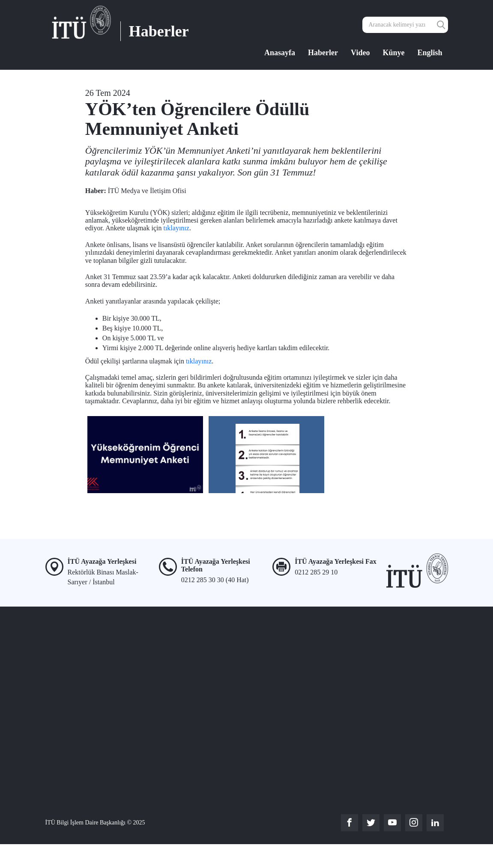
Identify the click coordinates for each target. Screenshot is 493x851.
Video (360, 52)
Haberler (323, 52)
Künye (393, 52)
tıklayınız (176, 228)
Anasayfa (279, 52)
